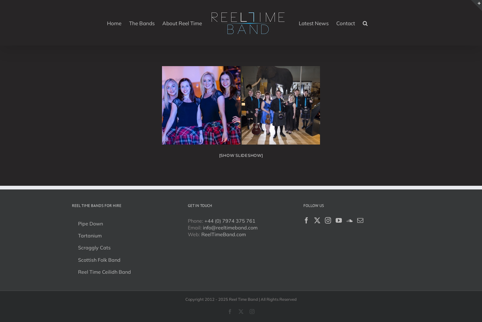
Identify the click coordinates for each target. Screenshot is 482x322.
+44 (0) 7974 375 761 (229, 221)
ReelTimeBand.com (223, 234)
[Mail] (360, 220)
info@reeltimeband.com (230, 228)
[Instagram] (328, 220)
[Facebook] (306, 220)
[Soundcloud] (349, 220)
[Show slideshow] (241, 155)
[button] (365, 23)
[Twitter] (317, 220)
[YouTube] (339, 220)
